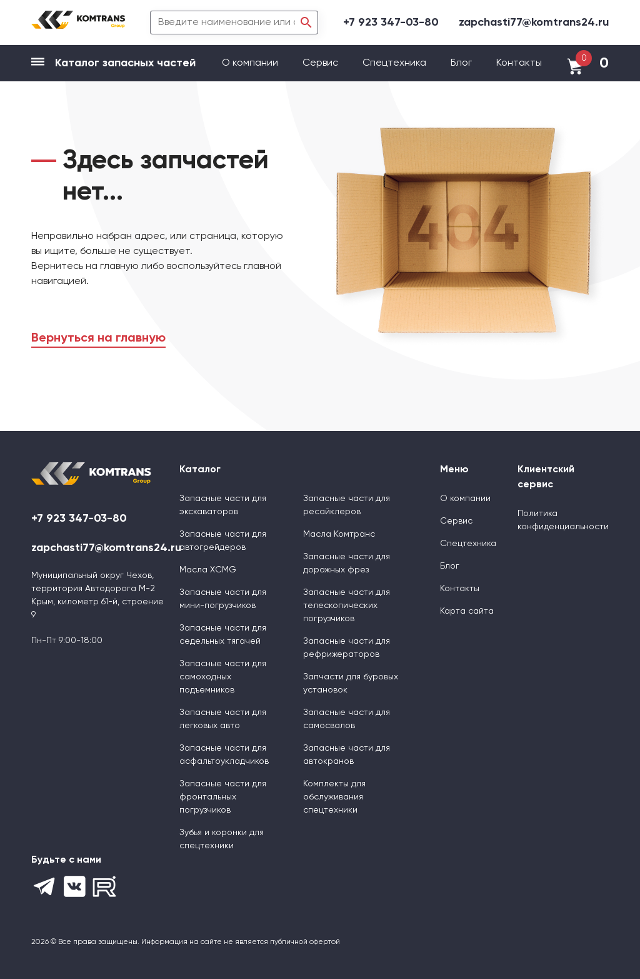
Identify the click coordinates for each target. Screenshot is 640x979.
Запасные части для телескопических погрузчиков (346, 605)
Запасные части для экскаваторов (222, 505)
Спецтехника (394, 63)
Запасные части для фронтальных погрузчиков (222, 796)
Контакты (519, 63)
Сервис (321, 63)
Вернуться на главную (98, 338)
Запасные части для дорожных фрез (346, 563)
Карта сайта (467, 611)
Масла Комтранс (339, 534)
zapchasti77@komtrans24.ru (534, 22)
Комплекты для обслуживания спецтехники (334, 796)
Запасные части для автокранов (346, 755)
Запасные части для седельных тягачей (222, 635)
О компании (251, 63)
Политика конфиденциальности (563, 520)
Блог (461, 63)
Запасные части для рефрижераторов (346, 648)
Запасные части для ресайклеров (346, 505)
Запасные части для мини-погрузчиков (222, 599)
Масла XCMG (207, 570)
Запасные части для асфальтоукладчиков (224, 755)
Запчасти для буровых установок (350, 683)
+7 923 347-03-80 (391, 22)
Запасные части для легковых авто (222, 719)
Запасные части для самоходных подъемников (222, 676)
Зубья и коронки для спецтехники (221, 839)
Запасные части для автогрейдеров (222, 541)
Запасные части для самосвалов (346, 719)
